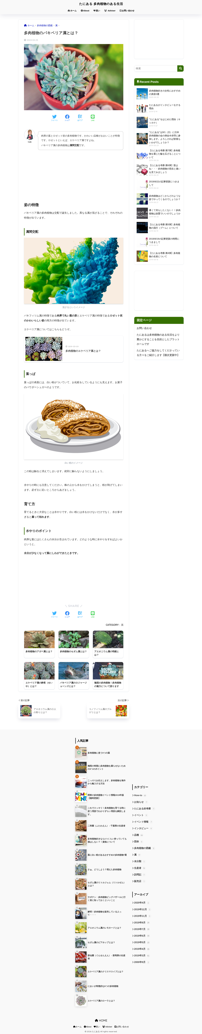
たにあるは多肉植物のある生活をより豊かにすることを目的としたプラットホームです (158, 339)
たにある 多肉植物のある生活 (101, 4)
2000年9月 (142, 961)
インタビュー (143, 828)
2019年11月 (142, 915)
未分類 (140, 861)
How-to (140, 795)
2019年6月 (142, 935)
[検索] (180, 68)
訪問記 (140, 874)
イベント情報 (143, 821)
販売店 (140, 881)
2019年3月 (142, 955)
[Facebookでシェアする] (67, 118)
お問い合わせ (127, 10)
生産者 (140, 867)
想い (96, 10)
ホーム (72, 10)
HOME (101, 1020)
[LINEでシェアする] (93, 118)
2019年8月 (142, 922)
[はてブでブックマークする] (79, 118)
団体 (138, 841)
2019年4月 (142, 948)
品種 (138, 834)
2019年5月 (142, 942)
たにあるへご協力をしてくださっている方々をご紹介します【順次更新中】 (158, 353)
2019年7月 (142, 929)
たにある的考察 (144, 808)
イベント (141, 815)
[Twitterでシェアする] (54, 118)
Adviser (109, 10)
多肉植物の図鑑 (144, 848)
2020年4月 (142, 902)
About (85, 10)
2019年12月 (142, 909)
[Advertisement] (73, 173)
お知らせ (141, 801)
